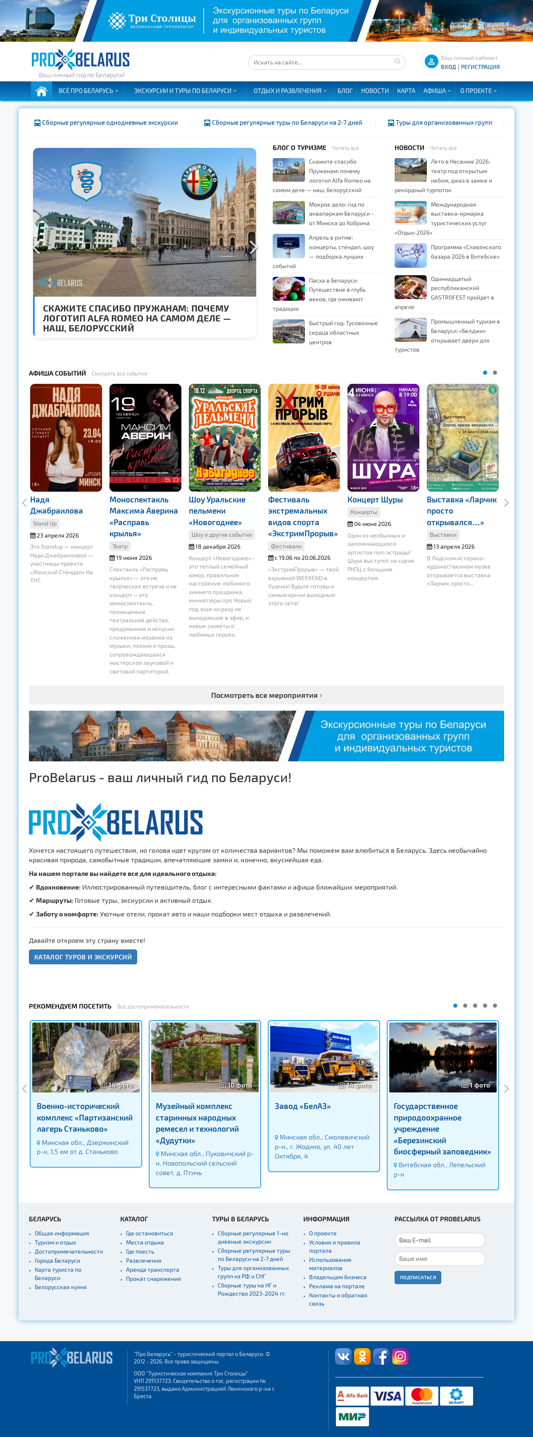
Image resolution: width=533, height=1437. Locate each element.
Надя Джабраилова (56, 505)
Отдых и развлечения (287, 90)
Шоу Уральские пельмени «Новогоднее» (217, 511)
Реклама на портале (337, 1285)
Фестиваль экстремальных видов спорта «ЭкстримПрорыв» (303, 516)
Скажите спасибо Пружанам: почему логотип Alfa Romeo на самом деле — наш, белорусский (137, 318)
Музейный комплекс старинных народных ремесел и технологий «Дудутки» (197, 1122)
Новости (375, 90)
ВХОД (448, 66)
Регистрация (480, 66)
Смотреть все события (119, 373)
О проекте (476, 90)
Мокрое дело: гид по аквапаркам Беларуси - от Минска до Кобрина (341, 214)
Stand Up (45, 523)
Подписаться (418, 1277)
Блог (345, 90)
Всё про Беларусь (86, 90)
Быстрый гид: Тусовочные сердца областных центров (343, 332)
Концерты (363, 511)
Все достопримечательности (153, 1006)
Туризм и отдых (55, 1242)
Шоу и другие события (222, 534)
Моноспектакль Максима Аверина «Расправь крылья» (143, 516)
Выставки (443, 534)
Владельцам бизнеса (337, 1276)
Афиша (435, 90)
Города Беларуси (57, 1260)
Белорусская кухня (61, 1286)
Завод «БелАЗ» (303, 1106)
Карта (406, 90)
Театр (120, 546)
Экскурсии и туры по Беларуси (182, 90)
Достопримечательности (69, 1251)
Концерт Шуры (375, 499)
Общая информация (62, 1233)
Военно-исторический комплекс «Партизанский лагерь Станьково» (85, 1117)
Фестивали (286, 546)
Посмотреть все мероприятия (264, 694)
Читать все (345, 148)
